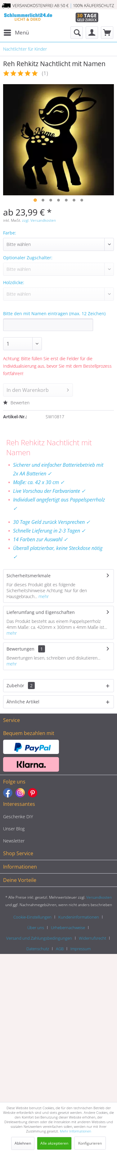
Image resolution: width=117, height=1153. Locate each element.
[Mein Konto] (92, 32)
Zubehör (21, 685)
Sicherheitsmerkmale (29, 576)
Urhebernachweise (68, 927)
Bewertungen (20, 649)
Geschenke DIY (18, 816)
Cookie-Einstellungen (32, 917)
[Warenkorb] (107, 32)
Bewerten (16, 403)
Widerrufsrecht (92, 938)
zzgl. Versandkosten (39, 220)
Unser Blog (14, 829)
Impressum (80, 948)
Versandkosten (99, 897)
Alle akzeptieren (54, 1143)
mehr (43, 596)
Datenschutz (37, 948)
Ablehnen (23, 1143)
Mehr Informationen (75, 1131)
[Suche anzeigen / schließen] (76, 32)
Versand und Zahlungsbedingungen (39, 938)
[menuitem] (16, 32)
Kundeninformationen (78, 917)
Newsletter (14, 841)
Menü (16, 32)
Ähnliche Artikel (23, 702)
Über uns (35, 927)
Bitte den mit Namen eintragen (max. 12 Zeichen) (54, 313)
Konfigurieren (90, 1143)
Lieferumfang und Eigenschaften (41, 612)
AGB (60, 948)
